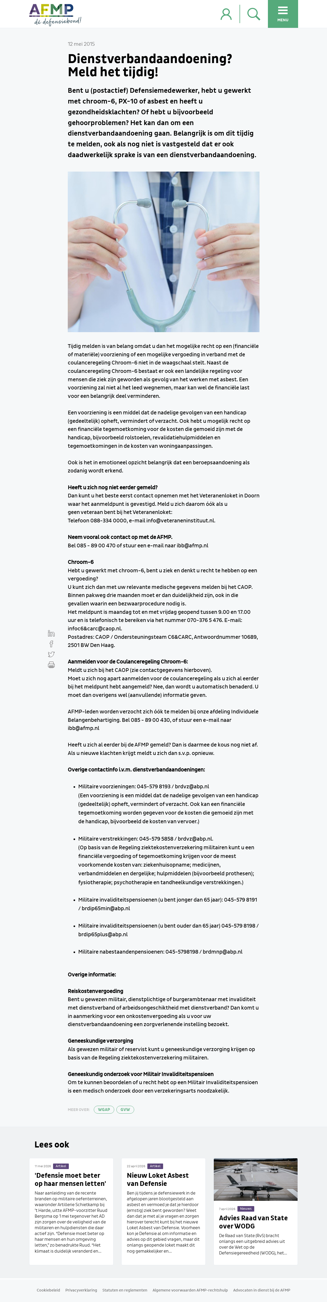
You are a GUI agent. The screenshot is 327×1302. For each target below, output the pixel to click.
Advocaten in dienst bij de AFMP (261, 1290)
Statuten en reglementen (124, 1290)
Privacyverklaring (81, 1290)
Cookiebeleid (48, 1290)
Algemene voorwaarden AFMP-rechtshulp (190, 1290)
